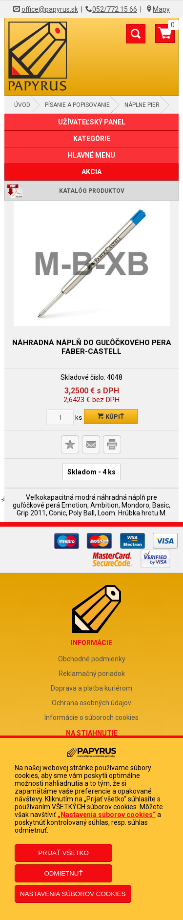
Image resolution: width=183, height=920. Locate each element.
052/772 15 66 (114, 9)
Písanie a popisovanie (77, 105)
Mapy (161, 9)
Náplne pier (142, 105)
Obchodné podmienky (91, 659)
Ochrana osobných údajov (91, 703)
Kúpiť (111, 416)
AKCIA (91, 172)
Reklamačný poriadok (92, 673)
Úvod (22, 105)
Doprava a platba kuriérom (91, 688)
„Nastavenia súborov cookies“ (107, 814)
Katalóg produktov (91, 190)
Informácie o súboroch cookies (91, 717)
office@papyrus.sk (49, 9)
